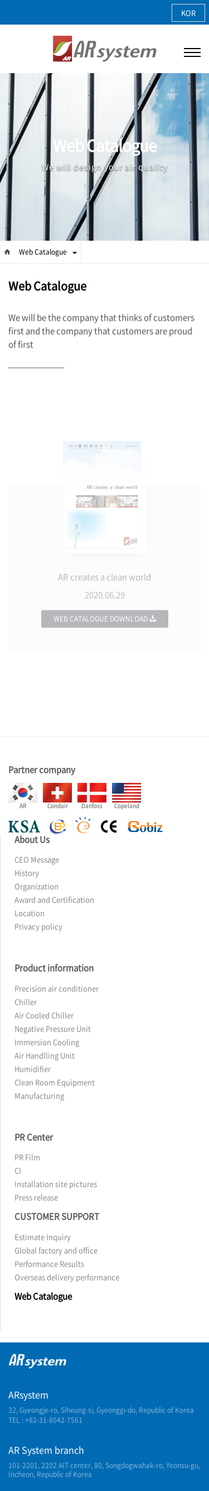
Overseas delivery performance (66, 1277)
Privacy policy (38, 926)
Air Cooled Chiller (44, 1015)
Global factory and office (56, 1250)
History (26, 872)
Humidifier (32, 1068)
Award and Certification (54, 899)
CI (17, 1170)
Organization (36, 886)
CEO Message (36, 859)
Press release (36, 1197)
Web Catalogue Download (105, 640)
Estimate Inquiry (42, 1236)
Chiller (25, 1001)
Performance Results (49, 1263)
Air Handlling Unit (44, 1055)
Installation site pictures (55, 1183)
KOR (188, 12)
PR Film (27, 1156)
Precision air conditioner (56, 988)
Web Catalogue (48, 252)
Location (29, 912)
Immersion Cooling (46, 1041)
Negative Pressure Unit (52, 1028)
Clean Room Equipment (54, 1082)
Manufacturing (39, 1095)
